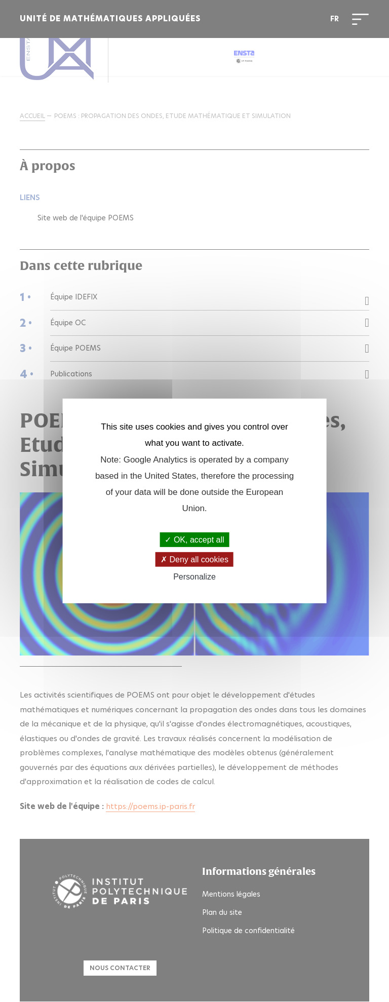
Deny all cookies (194, 559)
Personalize (194, 576)
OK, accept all (194, 539)
